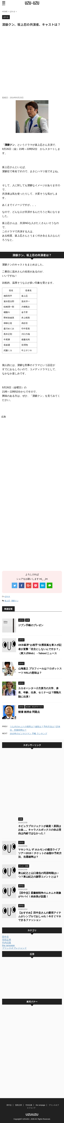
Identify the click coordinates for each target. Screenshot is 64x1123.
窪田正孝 (6, 939)
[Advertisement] (32, 62)
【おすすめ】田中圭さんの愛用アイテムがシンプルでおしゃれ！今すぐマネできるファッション (39, 916)
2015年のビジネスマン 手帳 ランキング (28, 733)
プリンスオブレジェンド (14, 948)
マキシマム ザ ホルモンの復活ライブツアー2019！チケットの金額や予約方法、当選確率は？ (40, 853)
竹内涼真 (6, 942)
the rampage (8, 945)
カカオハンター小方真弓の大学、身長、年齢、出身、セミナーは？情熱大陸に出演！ (39, 692)
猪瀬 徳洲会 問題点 (29, 712)
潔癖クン (14, 601)
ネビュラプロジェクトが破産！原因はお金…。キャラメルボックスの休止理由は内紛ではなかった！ (39, 830)
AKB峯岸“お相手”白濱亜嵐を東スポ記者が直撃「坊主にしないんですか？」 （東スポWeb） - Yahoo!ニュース (39, 649)
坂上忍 (7, 601)
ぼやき (7, 596)
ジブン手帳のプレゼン (30, 625)
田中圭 (5, 937)
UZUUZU (32, 1114)
